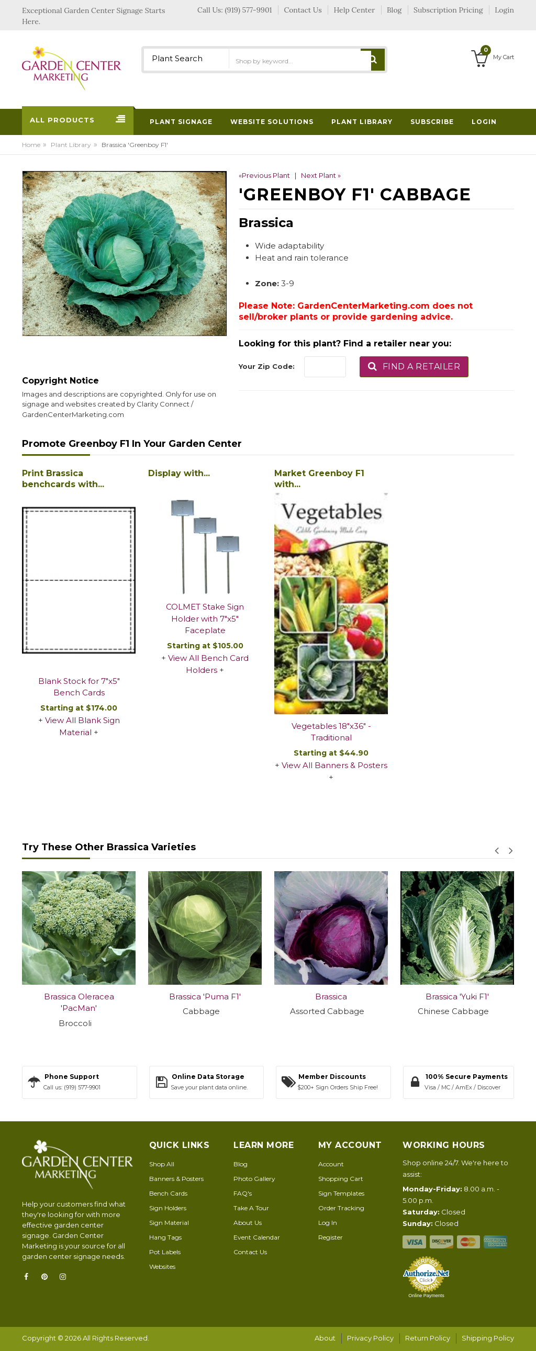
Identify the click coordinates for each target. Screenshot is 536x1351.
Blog (240, 1164)
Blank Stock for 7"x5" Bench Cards (79, 687)
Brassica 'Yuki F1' (457, 996)
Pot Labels (165, 1252)
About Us (247, 1222)
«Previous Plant (264, 175)
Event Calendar (256, 1237)
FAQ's (242, 1193)
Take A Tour (251, 1208)
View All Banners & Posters (334, 765)
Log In (327, 1222)
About (325, 1338)
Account (331, 1164)
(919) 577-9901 (248, 10)
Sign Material (169, 1222)
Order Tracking (341, 1208)
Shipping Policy (488, 1338)
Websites (162, 1266)
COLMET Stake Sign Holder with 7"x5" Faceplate (205, 618)
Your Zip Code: (267, 366)
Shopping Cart (340, 1179)
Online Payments (426, 1295)
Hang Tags (165, 1237)
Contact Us (250, 1252)
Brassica (331, 996)
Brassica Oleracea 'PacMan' (79, 1003)
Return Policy (427, 1338)
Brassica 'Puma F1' (205, 996)
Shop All (161, 1164)
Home (31, 145)
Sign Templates (341, 1193)
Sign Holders (167, 1208)
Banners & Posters (176, 1179)
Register (330, 1237)
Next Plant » (321, 175)
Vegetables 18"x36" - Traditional (331, 732)
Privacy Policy (370, 1338)
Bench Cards (168, 1193)
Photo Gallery (254, 1179)
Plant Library (71, 145)
